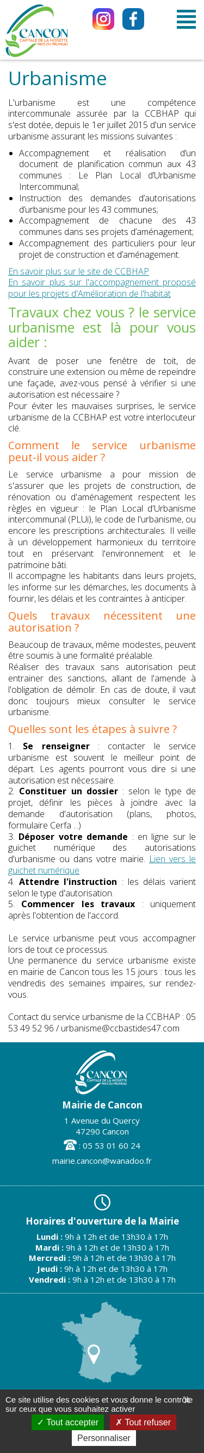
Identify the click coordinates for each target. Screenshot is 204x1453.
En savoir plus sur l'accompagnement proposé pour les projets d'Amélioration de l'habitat (102, 287)
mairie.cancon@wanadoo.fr (102, 1160)
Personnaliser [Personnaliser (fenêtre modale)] (104, 1438)
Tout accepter (67, 1422)
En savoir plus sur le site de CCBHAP (78, 271)
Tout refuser (143, 1422)
